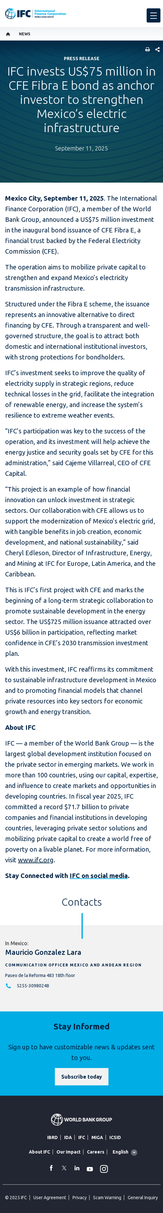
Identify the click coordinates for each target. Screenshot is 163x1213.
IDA (68, 1137)
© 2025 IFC (16, 1197)
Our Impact (68, 1151)
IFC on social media (99, 875)
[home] (8, 34)
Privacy (80, 1197)
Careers (95, 1151)
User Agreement (49, 1197)
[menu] (153, 15)
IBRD (52, 1137)
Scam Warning (107, 1197)
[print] (146, 50)
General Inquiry (143, 1197)
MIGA (97, 1137)
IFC (81, 1137)
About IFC (39, 1151)
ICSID (115, 1137)
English (120, 1151)
